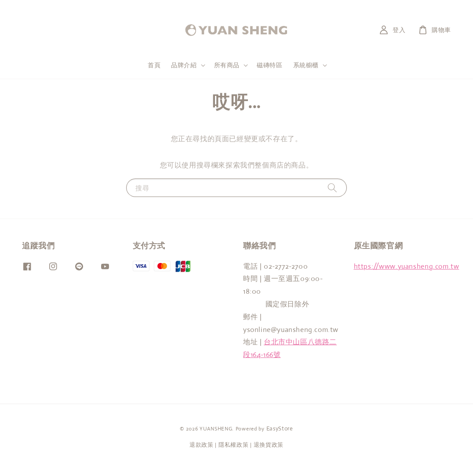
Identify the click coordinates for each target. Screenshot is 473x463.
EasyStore (279, 428)
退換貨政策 (269, 444)
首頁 (154, 65)
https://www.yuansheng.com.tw (406, 266)
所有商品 (227, 65)
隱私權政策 (233, 444)
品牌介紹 (183, 65)
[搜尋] (332, 187)
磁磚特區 (269, 65)
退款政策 (201, 444)
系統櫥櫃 (306, 65)
